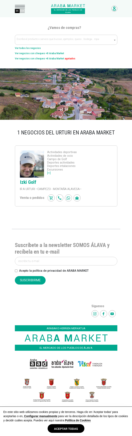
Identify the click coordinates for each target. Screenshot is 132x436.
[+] (49, 173)
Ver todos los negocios (28, 48)
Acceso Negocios (114, 9)
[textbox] (66, 40)
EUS (22, 11)
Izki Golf (28, 182)
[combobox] (66, 40)
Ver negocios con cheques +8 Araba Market (39, 53)
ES (17, 11)
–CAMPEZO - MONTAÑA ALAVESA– (58, 189)
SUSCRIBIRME (30, 280)
